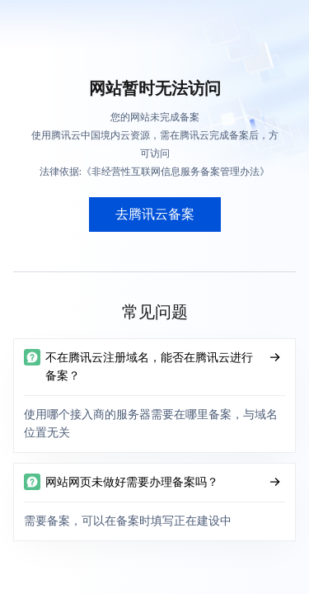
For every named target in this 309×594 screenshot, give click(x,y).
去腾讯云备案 (154, 214)
